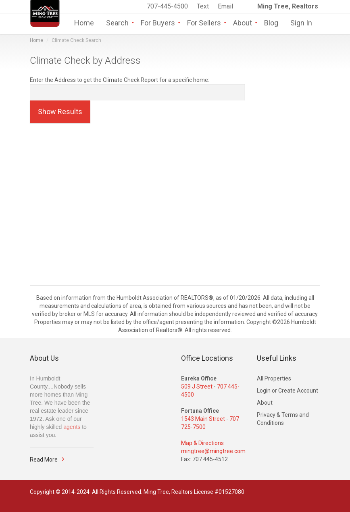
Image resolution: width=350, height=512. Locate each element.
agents (71, 427)
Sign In (301, 22)
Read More (44, 459)
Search (117, 22)
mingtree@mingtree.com (213, 451)
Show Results (60, 111)
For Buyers (158, 22)
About (242, 22)
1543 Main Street (203, 419)
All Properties (274, 378)
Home (84, 22)
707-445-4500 (167, 6)
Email (225, 6)
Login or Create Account (287, 390)
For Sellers (204, 22)
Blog (271, 22)
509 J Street (196, 386)
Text (203, 6)
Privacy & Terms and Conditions (283, 419)
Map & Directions (202, 443)
